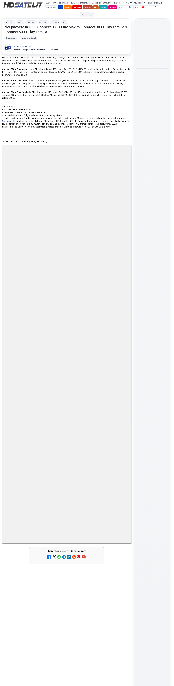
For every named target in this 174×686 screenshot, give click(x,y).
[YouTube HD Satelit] (143, 7)
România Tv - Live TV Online (90, 570)
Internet (10, 22)
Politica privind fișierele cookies (151, 411)
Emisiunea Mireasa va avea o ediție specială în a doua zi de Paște (151, 43)
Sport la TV (127, 3)
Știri (54, 3)
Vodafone (77, 7)
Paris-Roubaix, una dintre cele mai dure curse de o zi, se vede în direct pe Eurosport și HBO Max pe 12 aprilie (151, 76)
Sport (20, 22)
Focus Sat (88, 7)
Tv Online (148, 3)
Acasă (48, 3)
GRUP (136, 7)
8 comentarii (11, 38)
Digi (139, 376)
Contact (121, 7)
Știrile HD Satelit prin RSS (152, 352)
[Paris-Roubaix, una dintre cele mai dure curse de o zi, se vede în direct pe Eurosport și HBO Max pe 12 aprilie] (152, 93)
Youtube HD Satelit (152, 324)
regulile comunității (41, 379)
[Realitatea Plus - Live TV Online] (120, 548)
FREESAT (148, 376)
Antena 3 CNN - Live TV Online (25, 570)
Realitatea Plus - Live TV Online (91, 543)
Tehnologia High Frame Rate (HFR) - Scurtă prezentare (91, 484)
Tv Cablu (55, 22)
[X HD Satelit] (156, 7)
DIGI (60, 7)
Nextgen (103, 7)
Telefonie (137, 3)
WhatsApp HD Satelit (152, 318)
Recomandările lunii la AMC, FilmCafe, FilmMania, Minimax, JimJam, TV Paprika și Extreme (94, 513)
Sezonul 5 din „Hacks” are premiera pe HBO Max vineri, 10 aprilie (150, 109)
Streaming (107, 3)
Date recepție (96, 3)
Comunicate (63, 3)
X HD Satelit (152, 338)
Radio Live (158, 3)
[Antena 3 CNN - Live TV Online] (55, 575)
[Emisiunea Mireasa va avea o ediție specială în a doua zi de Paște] (152, 57)
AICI (50, 361)
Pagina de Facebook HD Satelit (152, 300)
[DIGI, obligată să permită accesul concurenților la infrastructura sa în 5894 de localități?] (55, 548)
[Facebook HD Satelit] (130, 7)
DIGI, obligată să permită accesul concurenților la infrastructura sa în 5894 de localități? (28, 546)
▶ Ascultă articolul (28, 38)
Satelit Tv (84, 3)
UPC (64, 22)
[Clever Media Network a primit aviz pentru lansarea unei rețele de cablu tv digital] (55, 488)
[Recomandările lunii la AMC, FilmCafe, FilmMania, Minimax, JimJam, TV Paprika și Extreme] (120, 515)
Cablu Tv (74, 3)
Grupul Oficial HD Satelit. (49, 382)
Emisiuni (117, 3)
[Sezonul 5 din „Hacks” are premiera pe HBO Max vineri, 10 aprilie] (152, 124)
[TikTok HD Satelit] (150, 7)
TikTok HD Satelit (152, 331)
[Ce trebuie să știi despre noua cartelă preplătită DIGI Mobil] (120, 454)
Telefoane (30, 22)
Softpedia (7, 121)
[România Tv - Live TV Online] (120, 575)
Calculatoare (51, 7)
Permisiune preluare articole (152, 404)
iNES (95, 7)
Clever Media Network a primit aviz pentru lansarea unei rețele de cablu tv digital (28, 485)
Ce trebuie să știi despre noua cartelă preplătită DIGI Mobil (92, 450)
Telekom (112, 7)
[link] (33, 459)
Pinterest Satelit (152, 344)
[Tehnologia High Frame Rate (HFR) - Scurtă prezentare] (120, 488)
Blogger (106, 594)
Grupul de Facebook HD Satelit (152, 309)
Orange (68, 7)
